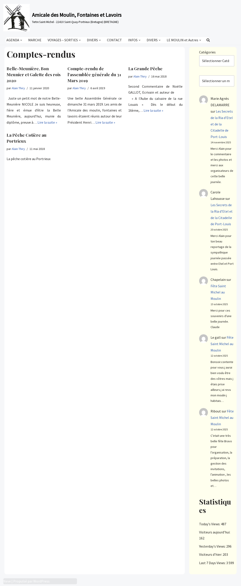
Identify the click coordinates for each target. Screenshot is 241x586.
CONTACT (114, 40)
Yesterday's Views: (212, 546)
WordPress (41, 581)
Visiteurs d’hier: (211, 554)
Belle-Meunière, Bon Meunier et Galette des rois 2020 (34, 74)
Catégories (207, 52)
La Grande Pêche (145, 68)
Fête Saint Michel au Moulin (218, 292)
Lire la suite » (47, 122)
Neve (7, 581)
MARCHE (34, 40)
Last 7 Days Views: (212, 563)
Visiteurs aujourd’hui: (215, 532)
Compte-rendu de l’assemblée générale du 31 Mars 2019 (94, 74)
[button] (21, 40)
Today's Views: (210, 524)
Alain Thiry (18, 88)
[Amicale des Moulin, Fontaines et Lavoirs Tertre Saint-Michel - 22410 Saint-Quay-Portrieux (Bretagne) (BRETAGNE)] (62, 17)
